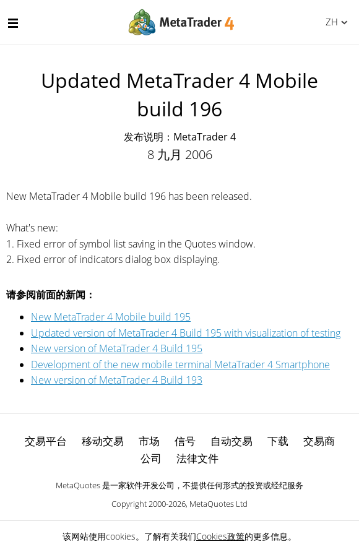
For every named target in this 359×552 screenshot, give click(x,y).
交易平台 (46, 441)
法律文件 (197, 458)
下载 (277, 441)
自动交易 (231, 441)
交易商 (319, 441)
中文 (329, 21)
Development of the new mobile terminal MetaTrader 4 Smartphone (180, 364)
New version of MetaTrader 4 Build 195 (116, 348)
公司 (151, 458)
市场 (149, 441)
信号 (185, 441)
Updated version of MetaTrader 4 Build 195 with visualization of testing (185, 333)
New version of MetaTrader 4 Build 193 (116, 380)
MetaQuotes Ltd (218, 503)
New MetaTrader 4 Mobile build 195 (111, 317)
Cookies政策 (220, 536)
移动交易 (103, 441)
